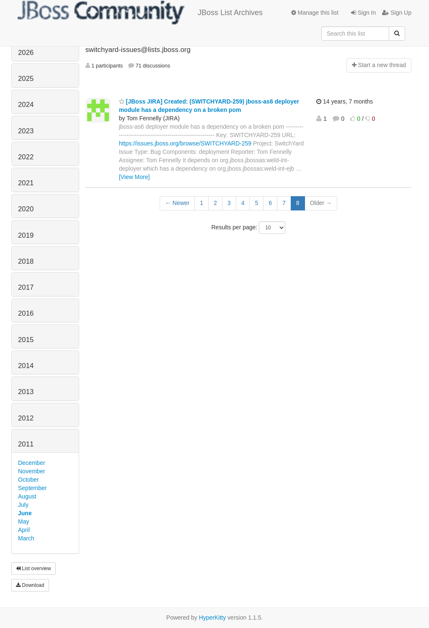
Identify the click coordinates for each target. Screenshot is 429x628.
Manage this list (315, 12)
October (28, 479)
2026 (26, 53)
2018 (26, 261)
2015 (26, 340)
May (23, 521)
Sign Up (396, 12)
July (23, 504)
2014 (26, 366)
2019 (26, 235)
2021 (26, 183)
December (31, 462)
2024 (26, 105)
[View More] (134, 177)
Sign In (363, 12)
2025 (26, 79)
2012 (26, 418)
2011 (26, 444)
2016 (26, 313)
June (25, 513)
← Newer (177, 203)
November (31, 471)
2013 (26, 392)
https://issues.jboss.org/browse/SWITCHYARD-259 (185, 143)
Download (30, 585)
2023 (26, 131)
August (27, 496)
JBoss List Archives (140, 12)
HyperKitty (212, 617)
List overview (33, 568)
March (26, 538)
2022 (26, 157)
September (32, 488)
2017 (26, 287)
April (24, 530)
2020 (26, 209)
